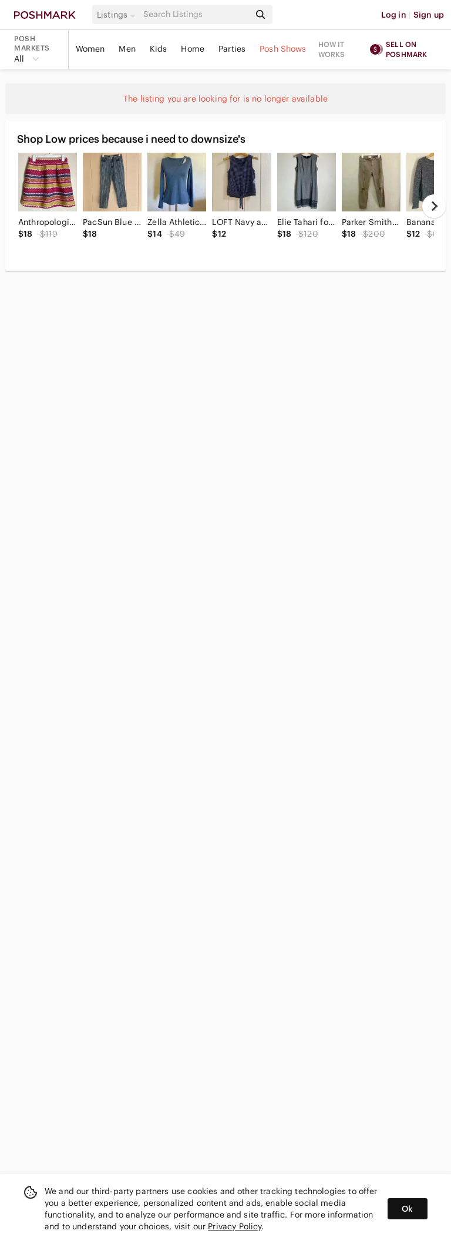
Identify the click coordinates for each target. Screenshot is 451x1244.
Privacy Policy (234, 1226)
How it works (331, 49)
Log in (393, 14)
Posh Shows (283, 48)
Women (90, 48)
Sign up (428, 14)
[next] (434, 206)
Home (192, 48)
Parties (231, 48)
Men (127, 48)
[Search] (195, 14)
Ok (407, 1208)
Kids (158, 48)
